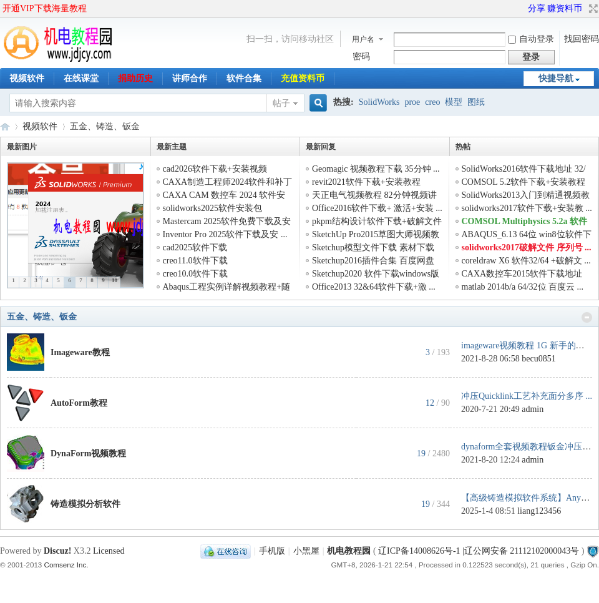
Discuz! (57, 551)
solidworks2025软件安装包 (212, 208)
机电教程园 (5, 126)
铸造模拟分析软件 (85, 504)
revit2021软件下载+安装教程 (366, 182)
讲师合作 (189, 78)
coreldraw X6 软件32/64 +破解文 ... (526, 260)
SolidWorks (379, 102)
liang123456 (539, 511)
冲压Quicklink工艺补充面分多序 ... (526, 396)
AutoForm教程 (79, 403)
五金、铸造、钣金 (42, 316)
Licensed (109, 551)
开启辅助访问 (522, 8)
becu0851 (538, 358)
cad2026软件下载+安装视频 (215, 169)
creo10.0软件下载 (195, 273)
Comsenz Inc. (66, 565)
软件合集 (243, 78)
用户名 (363, 39)
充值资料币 (302, 78)
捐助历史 (135, 78)
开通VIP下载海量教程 (44, 8)
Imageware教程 (80, 352)
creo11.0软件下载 (195, 260)
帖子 (281, 103)
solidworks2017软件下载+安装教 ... (527, 208)
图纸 (476, 102)
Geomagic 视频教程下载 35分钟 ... (376, 169)
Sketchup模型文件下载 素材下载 (373, 247)
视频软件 (26, 78)
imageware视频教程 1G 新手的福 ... (527, 345)
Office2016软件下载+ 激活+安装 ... (377, 208)
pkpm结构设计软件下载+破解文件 (377, 221)
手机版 (272, 551)
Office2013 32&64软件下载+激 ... (374, 287)
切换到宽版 (592, 8)
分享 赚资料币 (555, 8)
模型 (453, 102)
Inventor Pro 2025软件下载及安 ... (225, 234)
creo (432, 102)
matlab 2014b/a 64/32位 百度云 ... (523, 287)
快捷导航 (555, 78)
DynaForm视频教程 (88, 453)
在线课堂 (81, 78)
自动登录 (531, 39)
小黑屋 (306, 551)
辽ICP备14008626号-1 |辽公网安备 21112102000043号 (478, 551)
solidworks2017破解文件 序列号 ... (527, 247)
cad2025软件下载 (195, 247)
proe (412, 102)
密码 (361, 56)
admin (532, 409)
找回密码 (581, 39)
